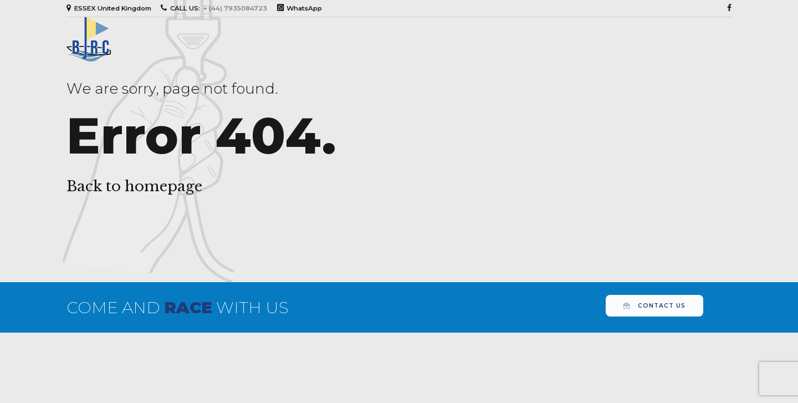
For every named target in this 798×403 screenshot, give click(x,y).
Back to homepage (134, 186)
